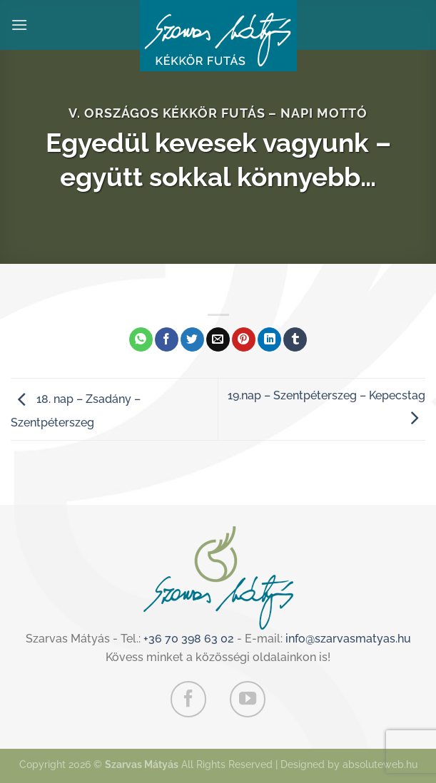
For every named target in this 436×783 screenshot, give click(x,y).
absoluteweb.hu (380, 764)
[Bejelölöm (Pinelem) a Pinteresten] (243, 339)
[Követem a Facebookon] (188, 699)
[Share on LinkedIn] (269, 339)
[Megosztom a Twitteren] (192, 339)
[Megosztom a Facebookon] (166, 339)
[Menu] (19, 24)
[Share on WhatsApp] (141, 339)
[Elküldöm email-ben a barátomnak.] (218, 339)
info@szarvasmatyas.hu (348, 638)
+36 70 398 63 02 (188, 638)
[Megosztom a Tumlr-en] (295, 339)
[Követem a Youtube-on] (247, 699)
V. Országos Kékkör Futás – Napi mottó (218, 113)
